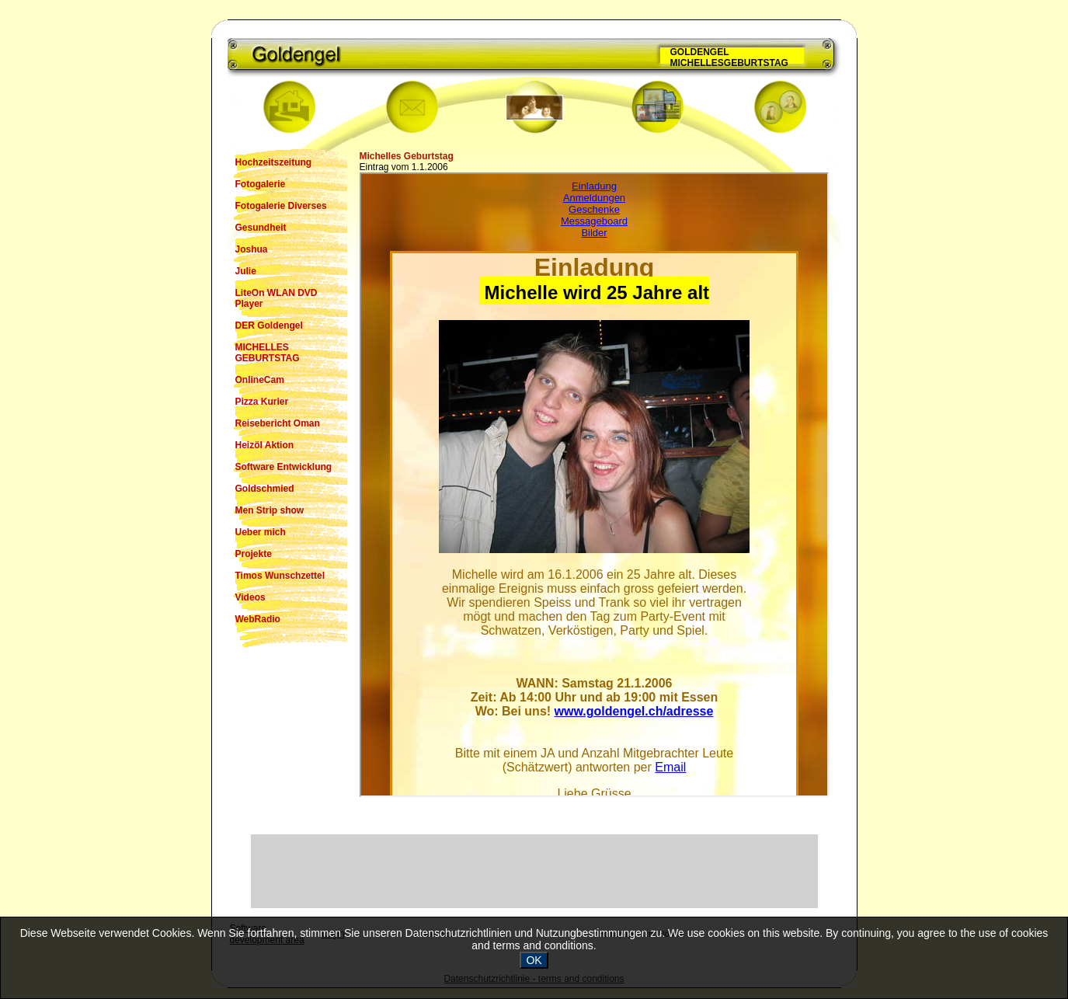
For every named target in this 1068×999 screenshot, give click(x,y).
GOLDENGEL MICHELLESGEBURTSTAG (729, 57)
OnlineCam (259, 379)
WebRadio (257, 619)
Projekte (253, 553)
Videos (250, 597)
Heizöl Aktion (264, 445)
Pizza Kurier (262, 401)
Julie (245, 271)
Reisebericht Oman (277, 423)
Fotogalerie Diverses (281, 205)
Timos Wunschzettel (280, 575)
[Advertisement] (534, 870)
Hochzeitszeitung (273, 162)
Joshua (251, 249)
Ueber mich (260, 532)
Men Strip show (269, 510)
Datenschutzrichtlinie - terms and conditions (534, 978)
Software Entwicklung (283, 466)
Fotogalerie (260, 184)
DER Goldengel (269, 325)
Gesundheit (261, 227)
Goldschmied (264, 488)
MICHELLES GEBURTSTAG (267, 353)
